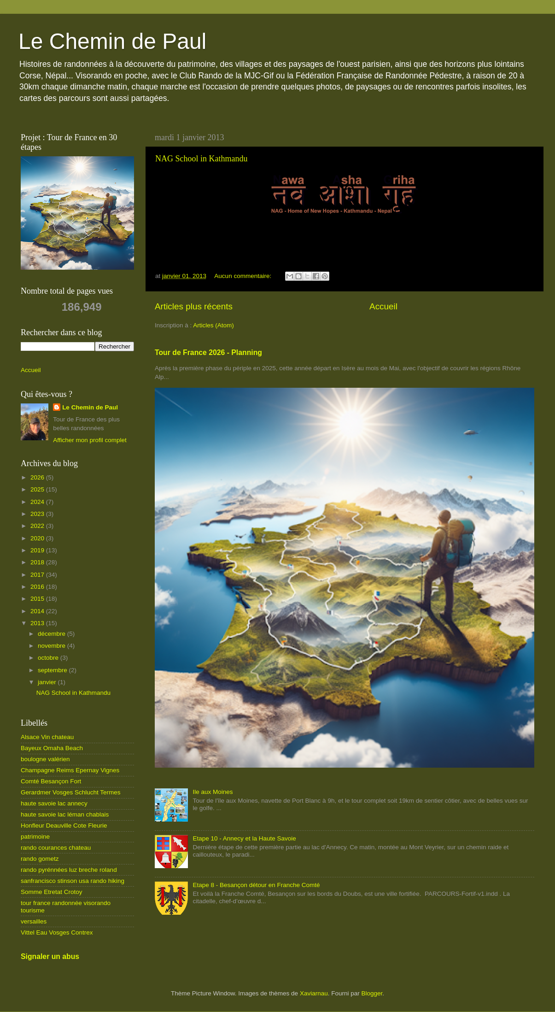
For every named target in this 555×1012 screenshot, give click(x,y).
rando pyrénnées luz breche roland (69, 869)
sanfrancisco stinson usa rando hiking (72, 880)
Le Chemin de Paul (112, 41)
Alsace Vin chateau (47, 737)
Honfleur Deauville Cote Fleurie (64, 825)
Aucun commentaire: (243, 275)
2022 (38, 525)
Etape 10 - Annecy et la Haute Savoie (244, 838)
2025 (38, 489)
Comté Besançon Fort (51, 781)
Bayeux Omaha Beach (52, 748)
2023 (38, 513)
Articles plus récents (194, 306)
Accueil (383, 306)
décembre (52, 633)
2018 (38, 562)
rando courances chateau (56, 847)
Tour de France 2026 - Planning (208, 352)
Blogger (371, 993)
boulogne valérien (45, 759)
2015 (38, 598)
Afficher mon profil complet (90, 440)
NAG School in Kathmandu (201, 158)
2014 (38, 611)
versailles (34, 921)
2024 (38, 501)
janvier (48, 682)
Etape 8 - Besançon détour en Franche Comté (256, 885)
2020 (38, 538)
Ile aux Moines (213, 791)
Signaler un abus (50, 956)
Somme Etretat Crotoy (51, 891)
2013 (38, 623)
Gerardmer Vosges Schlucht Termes (71, 792)
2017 (38, 574)
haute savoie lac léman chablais (65, 814)
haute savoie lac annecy (54, 803)
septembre (53, 670)
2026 (38, 477)
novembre (52, 645)
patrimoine (35, 836)
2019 (38, 550)
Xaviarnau (314, 993)
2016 (38, 586)
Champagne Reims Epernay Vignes (70, 770)
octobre (49, 657)
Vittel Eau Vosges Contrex (57, 932)
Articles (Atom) (213, 325)
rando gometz (40, 858)
